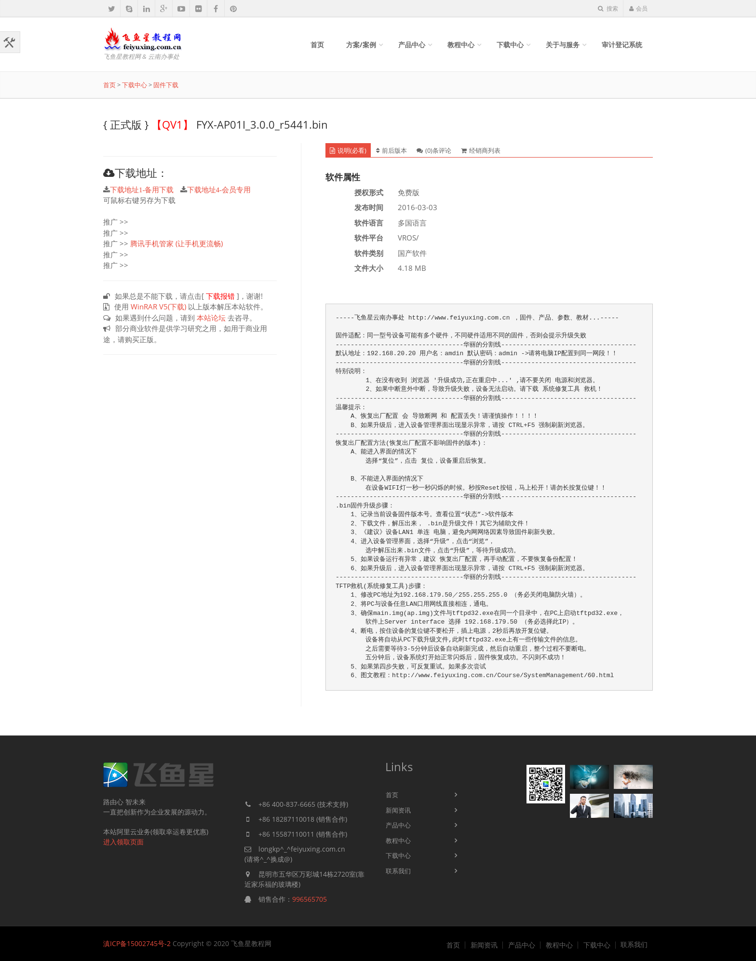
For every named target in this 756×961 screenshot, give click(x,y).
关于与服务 (563, 44)
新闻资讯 (398, 810)
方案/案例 (361, 44)
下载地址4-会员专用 (219, 189)
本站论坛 (211, 317)
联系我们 (398, 871)
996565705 (309, 899)
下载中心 (510, 44)
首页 (317, 44)
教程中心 (460, 44)
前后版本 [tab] (391, 150)
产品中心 (411, 44)
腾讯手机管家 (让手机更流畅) (176, 243)
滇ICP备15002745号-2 (137, 943)
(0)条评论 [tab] (434, 150)
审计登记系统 (622, 44)
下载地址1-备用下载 (142, 189)
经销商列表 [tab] (480, 150)
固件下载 (165, 84)
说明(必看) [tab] (348, 150)
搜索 (608, 8)
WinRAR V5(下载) (158, 306)
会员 (638, 8)
